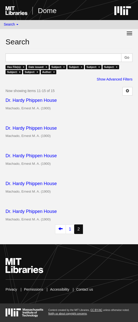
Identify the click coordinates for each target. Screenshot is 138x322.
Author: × (48, 71)
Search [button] (11, 24)
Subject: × (58, 66)
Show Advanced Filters (114, 79)
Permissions (33, 289)
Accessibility (59, 289)
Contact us (84, 289)
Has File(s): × (15, 66)
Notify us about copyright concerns (67, 313)
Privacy (11, 289)
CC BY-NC (96, 310)
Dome (47, 11)
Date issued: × (37, 66)
